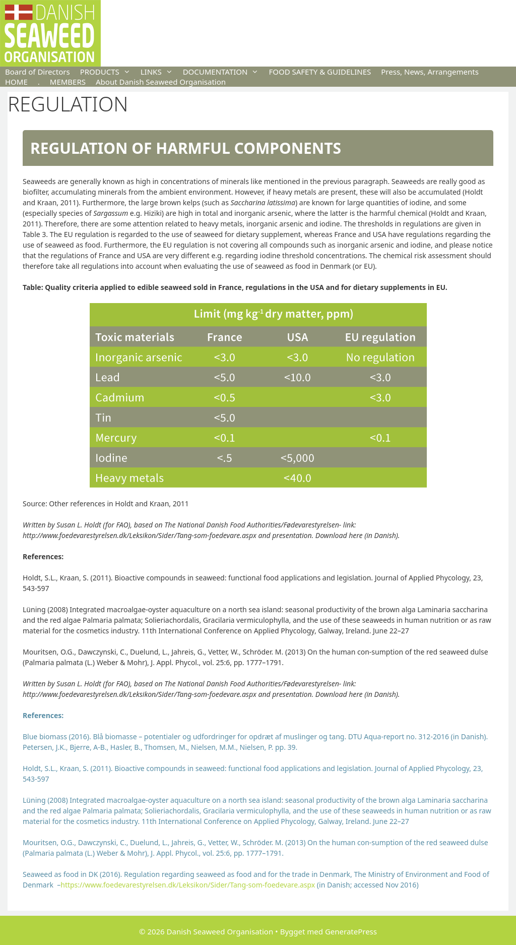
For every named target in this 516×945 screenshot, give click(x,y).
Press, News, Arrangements (430, 72)
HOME (16, 82)
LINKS (159, 72)
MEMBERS (68, 82)
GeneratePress (351, 931)
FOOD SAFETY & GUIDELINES (320, 72)
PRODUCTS (108, 72)
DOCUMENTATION (223, 72)
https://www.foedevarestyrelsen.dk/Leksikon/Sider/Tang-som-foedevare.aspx (187, 885)
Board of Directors (37, 72)
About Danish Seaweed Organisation (161, 82)
